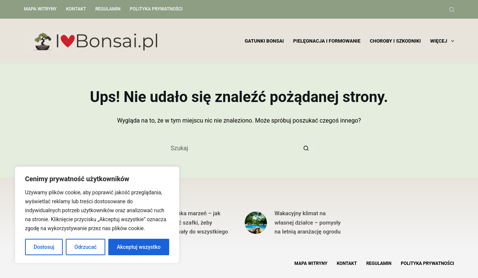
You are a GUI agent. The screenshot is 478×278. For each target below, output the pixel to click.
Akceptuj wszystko (139, 247)
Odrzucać (85, 247)
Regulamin (107, 9)
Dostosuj (44, 247)
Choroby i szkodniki (395, 41)
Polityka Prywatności (156, 9)
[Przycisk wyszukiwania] (306, 147)
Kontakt (76, 9)
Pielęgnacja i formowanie (326, 41)
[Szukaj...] (231, 147)
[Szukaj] (451, 9)
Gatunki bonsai (264, 41)
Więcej (442, 41)
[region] (97, 215)
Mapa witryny (40, 9)
